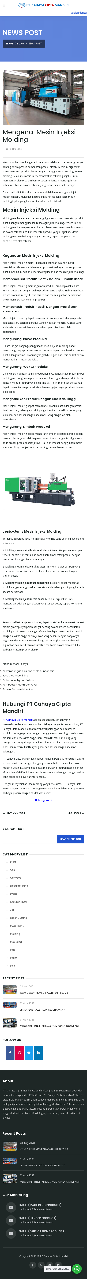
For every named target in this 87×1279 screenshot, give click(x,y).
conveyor (16, 878)
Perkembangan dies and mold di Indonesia (28, 671)
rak (12, 966)
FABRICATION (18, 902)
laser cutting (18, 918)
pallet (13, 958)
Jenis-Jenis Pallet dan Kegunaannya (42, 1009)
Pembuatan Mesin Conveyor (20, 684)
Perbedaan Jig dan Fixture (18, 680)
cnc (12, 869)
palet (13, 950)
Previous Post (14, 812)
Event (13, 894)
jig (12, 910)
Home (9, 43)
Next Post (75, 812)
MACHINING (17, 926)
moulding (16, 942)
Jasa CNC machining (15, 675)
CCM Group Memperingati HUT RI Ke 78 (44, 993)
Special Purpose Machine (18, 689)
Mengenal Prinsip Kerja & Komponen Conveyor (50, 1026)
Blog (20, 43)
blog (13, 861)
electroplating (19, 886)
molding (15, 934)
